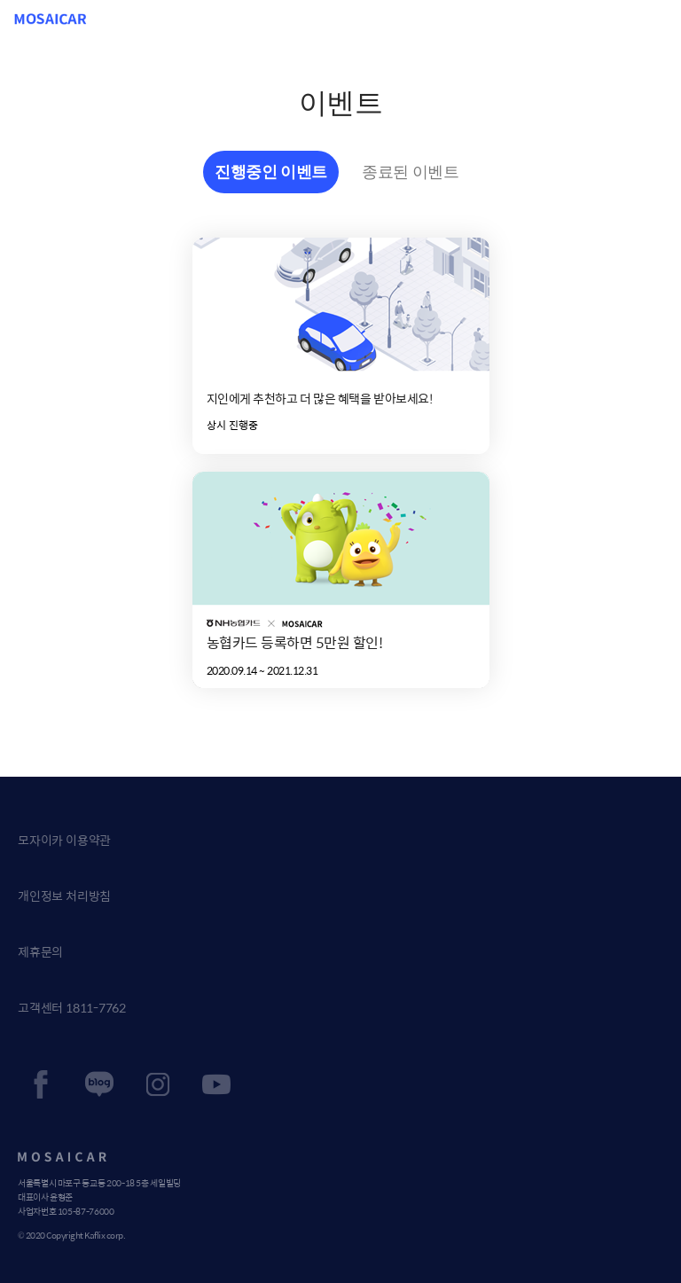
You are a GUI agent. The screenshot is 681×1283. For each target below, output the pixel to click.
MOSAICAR (51, 19)
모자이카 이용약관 (64, 839)
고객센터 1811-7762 (72, 1007)
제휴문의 (40, 951)
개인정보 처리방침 (64, 895)
